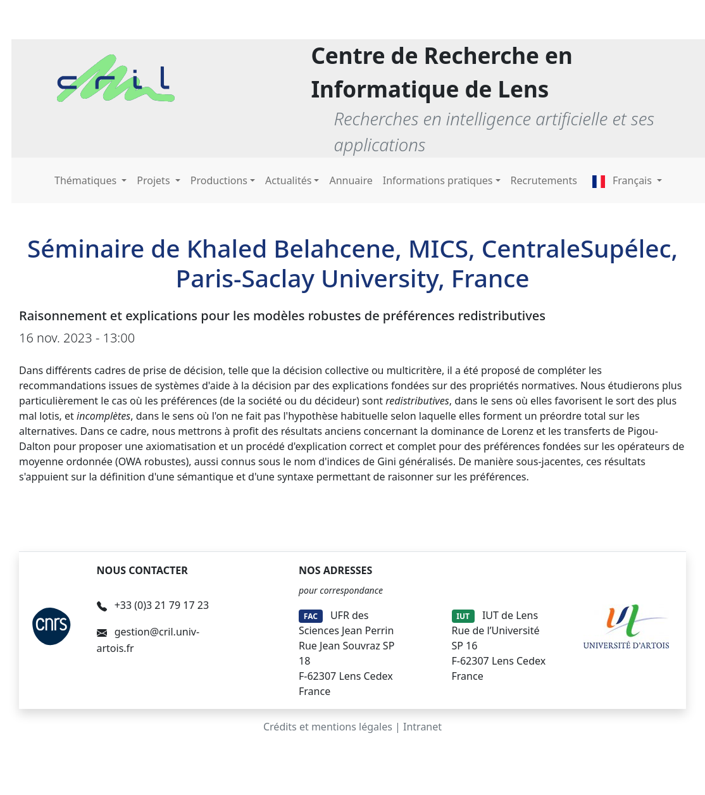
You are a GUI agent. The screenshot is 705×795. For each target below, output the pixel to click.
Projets (154, 180)
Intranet (422, 727)
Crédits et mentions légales (327, 727)
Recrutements (544, 180)
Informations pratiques (438, 180)
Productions (218, 180)
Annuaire (350, 180)
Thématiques (86, 180)
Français (623, 180)
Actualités (288, 180)
